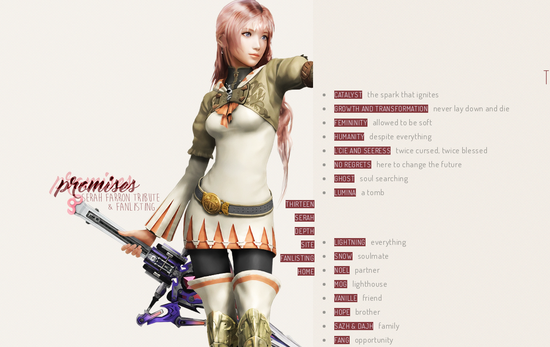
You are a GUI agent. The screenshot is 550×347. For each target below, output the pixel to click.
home (306, 271)
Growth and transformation (381, 109)
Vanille (345, 298)
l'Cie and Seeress (362, 151)
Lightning (350, 242)
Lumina (345, 192)
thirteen (300, 204)
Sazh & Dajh (353, 326)
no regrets (352, 164)
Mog (340, 284)
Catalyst (348, 95)
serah (304, 218)
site (307, 244)
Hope (342, 312)
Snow (343, 256)
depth (304, 231)
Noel (342, 270)
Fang (342, 340)
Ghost (344, 178)
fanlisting (297, 258)
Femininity (350, 123)
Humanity (349, 137)
